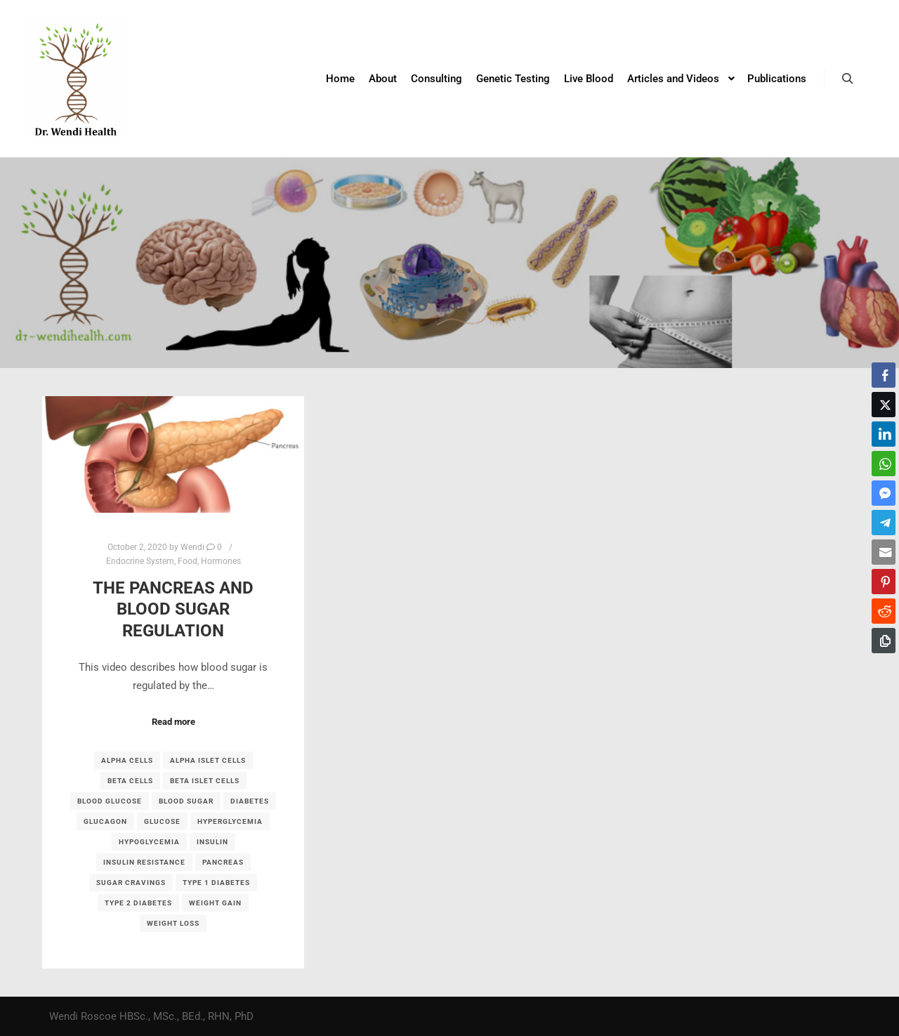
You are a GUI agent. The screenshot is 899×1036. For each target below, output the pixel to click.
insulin (212, 842)
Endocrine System (140, 561)
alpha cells (127, 760)
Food (187, 561)
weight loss (173, 923)
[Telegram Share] (883, 522)
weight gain (215, 903)
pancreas (223, 862)
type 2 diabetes (138, 903)
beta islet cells (204, 781)
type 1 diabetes (216, 882)
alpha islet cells (208, 760)
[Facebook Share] (883, 375)
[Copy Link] (883, 640)
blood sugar (186, 801)
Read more (173, 721)
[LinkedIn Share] (883, 434)
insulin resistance (144, 862)
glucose (162, 821)
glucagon (105, 821)
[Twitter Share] (883, 404)
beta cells (130, 781)
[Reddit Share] (883, 611)
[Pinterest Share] (883, 581)
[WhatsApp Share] (883, 463)
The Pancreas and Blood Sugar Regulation (173, 609)
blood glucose (109, 801)
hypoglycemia (149, 842)
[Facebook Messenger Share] (883, 493)
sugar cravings (131, 882)
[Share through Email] (883, 552)
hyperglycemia (230, 821)
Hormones (221, 561)
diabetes (249, 801)
